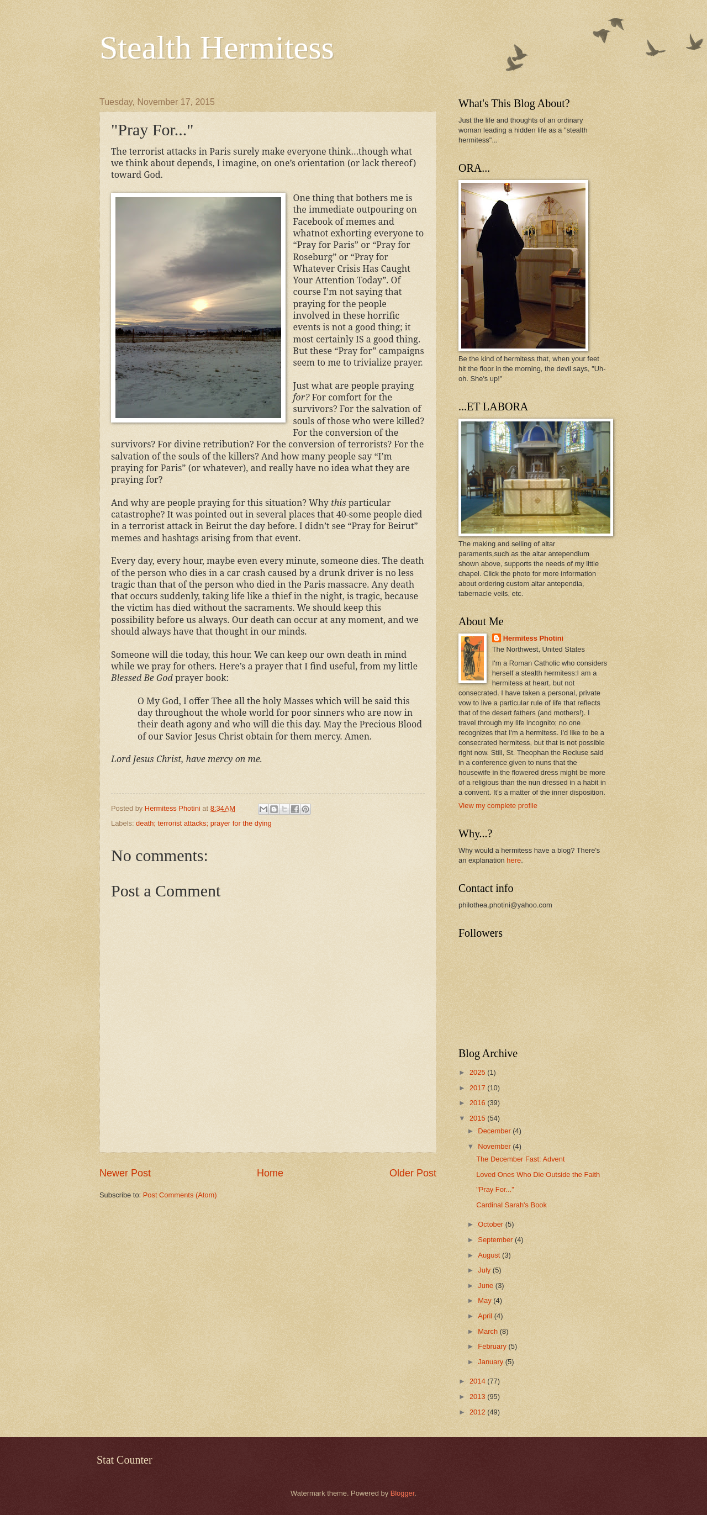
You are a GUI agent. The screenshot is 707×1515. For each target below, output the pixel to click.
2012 (478, 1412)
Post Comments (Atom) (180, 1195)
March (488, 1331)
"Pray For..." (495, 1189)
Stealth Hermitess (216, 47)
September (496, 1240)
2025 (478, 1072)
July (485, 1270)
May (485, 1300)
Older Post (412, 1173)
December (495, 1131)
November (495, 1146)
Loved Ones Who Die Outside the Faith (538, 1174)
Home (270, 1173)
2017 (478, 1088)
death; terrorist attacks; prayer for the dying (203, 823)
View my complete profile (497, 805)
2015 (478, 1118)
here (513, 860)
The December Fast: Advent (520, 1159)
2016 (478, 1103)
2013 (478, 1396)
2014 (478, 1381)
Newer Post (125, 1173)
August (490, 1255)
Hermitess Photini (533, 638)
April (486, 1316)
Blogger (403, 1493)
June (486, 1285)
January (491, 1362)
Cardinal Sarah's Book (511, 1205)
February (493, 1346)
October (491, 1224)
